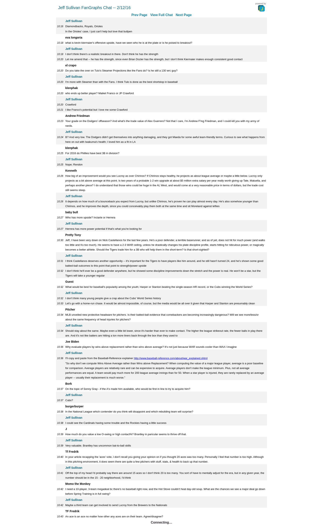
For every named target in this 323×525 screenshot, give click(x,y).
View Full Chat (161, 15)
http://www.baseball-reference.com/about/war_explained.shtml (171, 358)
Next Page (184, 15)
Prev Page (139, 15)
